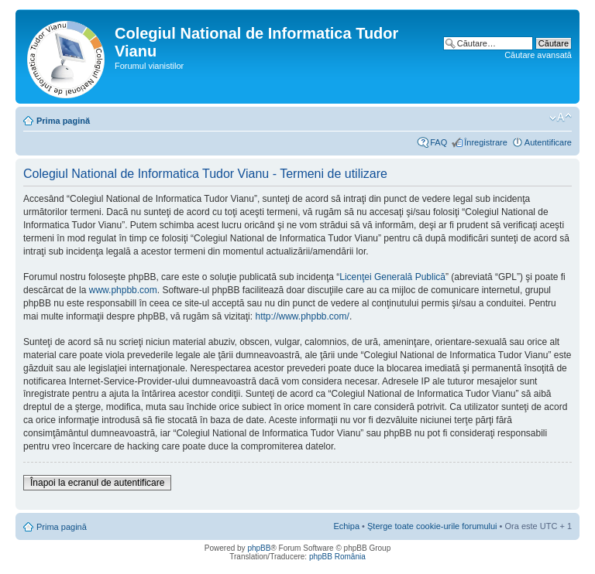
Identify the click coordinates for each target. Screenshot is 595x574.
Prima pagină (63, 120)
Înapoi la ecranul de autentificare (97, 482)
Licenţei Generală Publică (392, 277)
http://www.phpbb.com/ (302, 316)
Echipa (346, 526)
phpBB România (337, 556)
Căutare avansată (538, 55)
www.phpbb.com (123, 290)
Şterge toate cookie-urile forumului (432, 526)
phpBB (258, 548)
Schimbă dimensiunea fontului (560, 118)
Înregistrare (485, 142)
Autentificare (548, 142)
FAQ (438, 142)
